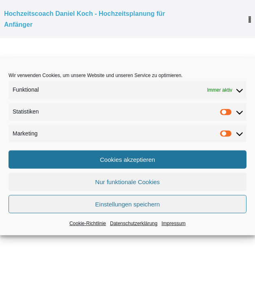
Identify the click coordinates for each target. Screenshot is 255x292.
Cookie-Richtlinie (87, 223)
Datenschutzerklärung (134, 223)
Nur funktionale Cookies (127, 181)
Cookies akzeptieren (127, 159)
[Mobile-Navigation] (250, 19)
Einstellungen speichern (127, 204)
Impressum (174, 223)
